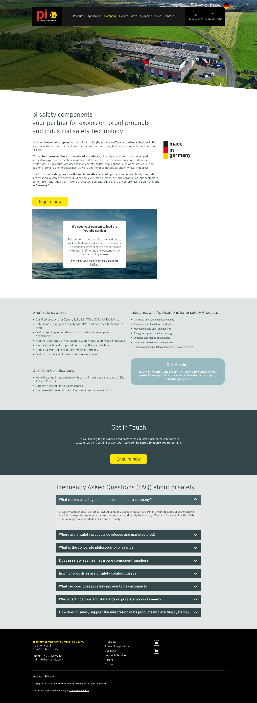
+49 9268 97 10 (52, 656)
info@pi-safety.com (51, 660)
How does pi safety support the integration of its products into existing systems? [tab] (124, 612)
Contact (169, 16)
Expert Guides (128, 16)
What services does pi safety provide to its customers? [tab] (103, 586)
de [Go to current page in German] (226, 6)
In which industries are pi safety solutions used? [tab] (97, 573)
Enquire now (128, 459)
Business (110, 651)
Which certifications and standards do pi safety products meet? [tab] (110, 599)
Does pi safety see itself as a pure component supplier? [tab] (103, 560)
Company (110, 16)
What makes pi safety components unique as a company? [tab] (105, 500)
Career (109, 660)
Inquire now (50, 201)
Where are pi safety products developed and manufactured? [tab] (107, 535)
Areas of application (117, 646)
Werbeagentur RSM (79, 690)
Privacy (49, 677)
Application (94, 16)
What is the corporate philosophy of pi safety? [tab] (96, 547)
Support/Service (150, 16)
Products (79, 16)
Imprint (37, 677)
